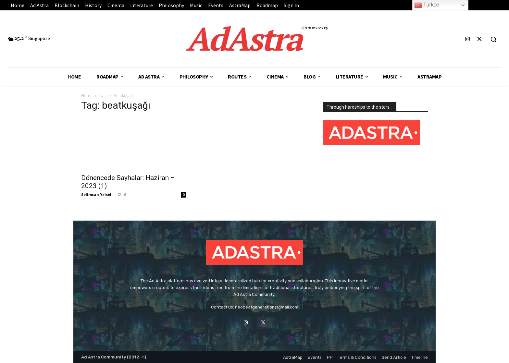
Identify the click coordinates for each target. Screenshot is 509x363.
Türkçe (426, 5)
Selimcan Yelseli (97, 194)
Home (87, 95)
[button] (493, 39)
